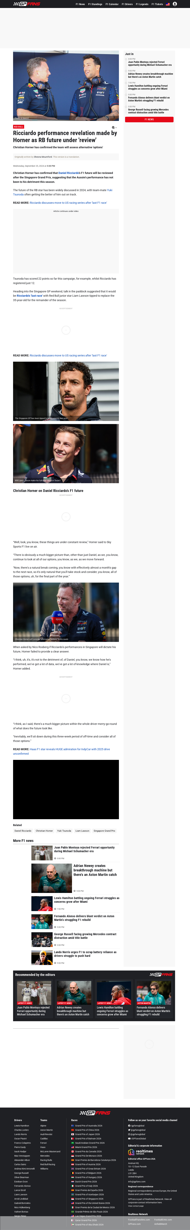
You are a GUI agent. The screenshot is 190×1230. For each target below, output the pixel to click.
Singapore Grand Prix (104, 830)
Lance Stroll (20, 1190)
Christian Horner (44, 830)
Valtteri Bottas (21, 1211)
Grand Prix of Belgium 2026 (86, 1173)
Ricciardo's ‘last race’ (30, 295)
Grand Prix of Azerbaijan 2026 (87, 1194)
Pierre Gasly (20, 1147)
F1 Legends (142, 4)
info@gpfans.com (136, 1181)
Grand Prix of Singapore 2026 (87, 1199)
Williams (44, 1168)
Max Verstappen (22, 1156)
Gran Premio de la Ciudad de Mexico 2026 (93, 1207)
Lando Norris (20, 1134)
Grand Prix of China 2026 (85, 1130)
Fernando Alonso (22, 1186)
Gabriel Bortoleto (22, 1203)
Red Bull (18, 127)
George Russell (21, 1173)
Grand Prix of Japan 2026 (85, 1134)
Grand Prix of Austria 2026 (86, 1164)
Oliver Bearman (21, 1177)
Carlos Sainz (20, 1164)
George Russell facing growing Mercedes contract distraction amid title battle (148, 111)
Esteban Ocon (21, 1181)
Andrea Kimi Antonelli (24, 1168)
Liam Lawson (82, 830)
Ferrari (43, 1143)
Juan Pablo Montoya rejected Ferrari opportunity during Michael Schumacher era (150, 63)
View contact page (136, 1206)
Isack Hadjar (20, 1151)
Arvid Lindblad (21, 1199)
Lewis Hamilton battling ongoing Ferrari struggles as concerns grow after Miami (148, 87)
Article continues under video (65, 211)
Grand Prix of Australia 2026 (86, 1125)
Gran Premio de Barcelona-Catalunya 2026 (93, 1160)
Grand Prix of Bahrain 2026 (86, 1138)
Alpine (43, 1125)
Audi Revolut (46, 1134)
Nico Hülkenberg (22, 1207)
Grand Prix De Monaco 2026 (86, 1156)
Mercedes (45, 1156)
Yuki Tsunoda (64, 830)
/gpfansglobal (136, 1125)
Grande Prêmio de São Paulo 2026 (89, 1211)
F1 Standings (95, 4)
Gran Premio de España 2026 (87, 1190)
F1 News (80, 4)
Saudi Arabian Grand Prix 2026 (88, 1143)
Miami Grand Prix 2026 (84, 1147)
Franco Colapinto (22, 1143)
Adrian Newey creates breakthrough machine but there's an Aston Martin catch (150, 75)
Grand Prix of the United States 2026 (90, 1203)
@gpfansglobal (136, 1130)
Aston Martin (46, 1130)
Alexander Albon (22, 1160)
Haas (42, 1147)
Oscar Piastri (20, 1138)
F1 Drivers (127, 4)
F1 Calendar (112, 4)
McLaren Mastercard (50, 1151)
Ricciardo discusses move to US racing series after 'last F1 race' (68, 202)
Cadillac (44, 1138)
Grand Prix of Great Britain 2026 (88, 1168)
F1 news (149, 119)
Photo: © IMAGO (22, 118)
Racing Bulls (46, 1160)
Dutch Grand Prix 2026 (84, 1181)
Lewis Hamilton (21, 1125)
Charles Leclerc (21, 1130)
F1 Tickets (157, 4)
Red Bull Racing (47, 1164)
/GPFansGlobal (137, 1138)
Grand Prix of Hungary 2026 (86, 1177)
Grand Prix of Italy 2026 (84, 1186)
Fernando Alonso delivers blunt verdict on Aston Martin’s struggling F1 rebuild (149, 99)
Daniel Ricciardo (68, 173)
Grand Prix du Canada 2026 (86, 1151)
